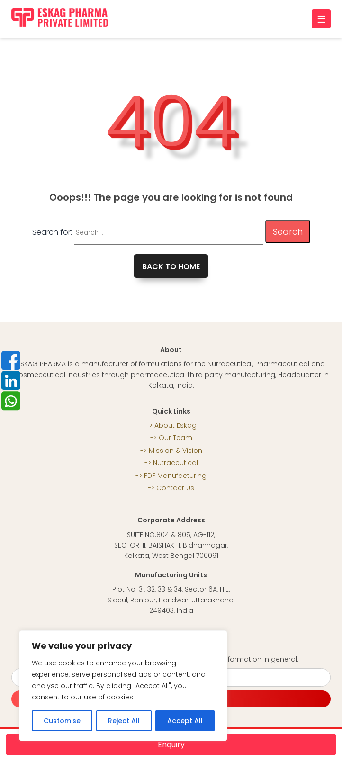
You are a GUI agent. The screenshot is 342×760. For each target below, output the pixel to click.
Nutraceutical (175, 463)
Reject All (124, 720)
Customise (62, 720)
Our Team (175, 437)
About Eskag (175, 425)
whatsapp (10, 400)
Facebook (10, 360)
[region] (123, 685)
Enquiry (171, 744)
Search (288, 232)
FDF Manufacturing (175, 475)
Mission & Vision (175, 450)
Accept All (185, 720)
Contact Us (175, 488)
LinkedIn (10, 380)
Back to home (171, 266)
